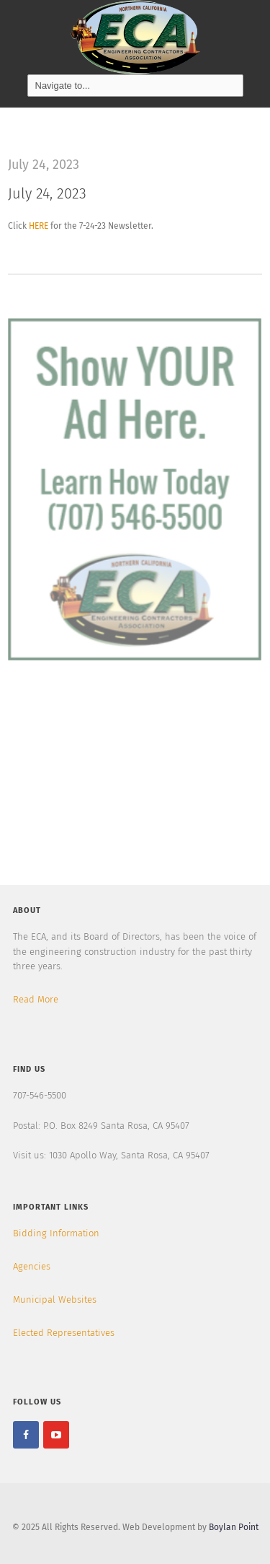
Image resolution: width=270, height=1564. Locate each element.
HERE (38, 226)
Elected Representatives (63, 1332)
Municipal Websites (54, 1299)
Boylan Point (233, 1527)
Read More (35, 999)
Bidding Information (56, 1233)
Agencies (31, 1266)
